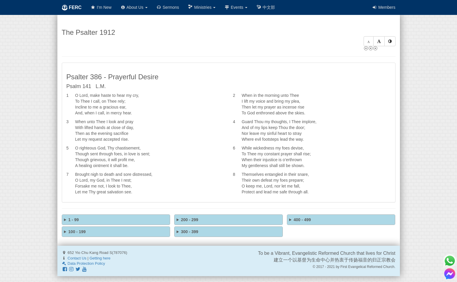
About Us (134, 7)
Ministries (201, 7)
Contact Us (77, 258)
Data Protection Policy (83, 263)
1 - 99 (73, 219)
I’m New (101, 7)
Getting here (100, 258)
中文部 (265, 7)
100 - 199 (76, 231)
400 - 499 (302, 219)
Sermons (167, 7)
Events (235, 7)
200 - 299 (189, 219)
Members (383, 7)
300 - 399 (189, 231)
